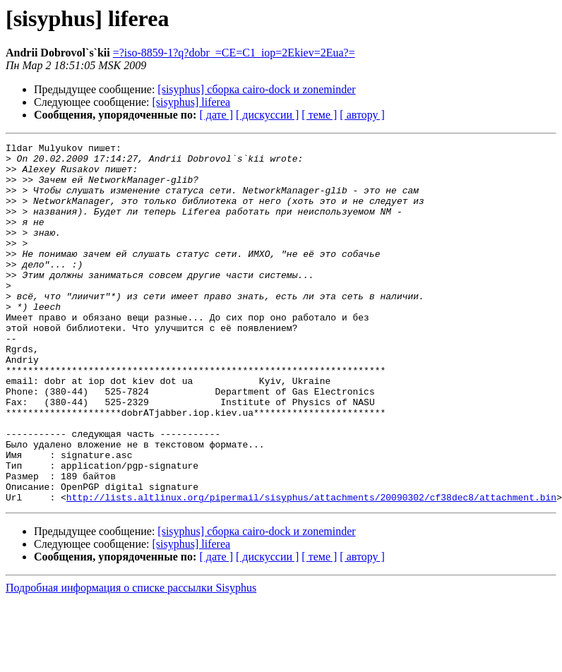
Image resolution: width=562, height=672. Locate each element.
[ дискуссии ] (267, 115)
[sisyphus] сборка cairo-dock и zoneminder (256, 89)
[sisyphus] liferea (192, 102)
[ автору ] (362, 115)
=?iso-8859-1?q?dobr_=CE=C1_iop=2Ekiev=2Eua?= (234, 53)
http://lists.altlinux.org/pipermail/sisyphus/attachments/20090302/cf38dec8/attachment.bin (311, 569)
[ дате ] (216, 115)
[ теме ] (319, 115)
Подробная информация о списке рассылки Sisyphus (131, 660)
